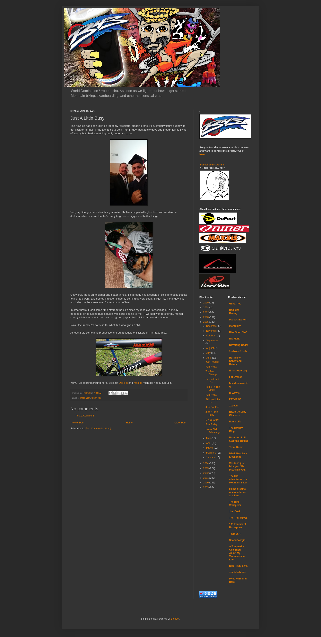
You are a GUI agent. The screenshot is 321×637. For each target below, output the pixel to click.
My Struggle (212, 419)
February (211, 452)
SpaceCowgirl (237, 540)
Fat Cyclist (235, 377)
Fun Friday (211, 366)
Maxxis (138, 382)
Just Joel (234, 511)
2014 (206, 463)
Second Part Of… (212, 381)
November (212, 330)
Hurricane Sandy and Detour (235, 361)
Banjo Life (235, 421)
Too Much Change (211, 373)
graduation (85, 398)
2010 (206, 482)
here (202, 154)
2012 (206, 473)
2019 (206, 302)
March (210, 447)
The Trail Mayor (238, 517)
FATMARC (235, 399)
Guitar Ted (235, 303)
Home (129, 422)
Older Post (180, 422)
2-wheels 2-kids (238, 351)
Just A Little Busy (212, 413)
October (211, 335)
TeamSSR (235, 533)
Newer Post (77, 422)
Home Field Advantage (213, 431)
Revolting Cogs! (238, 345)
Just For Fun (212, 407)
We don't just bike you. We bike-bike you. (237, 466)
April (209, 443)
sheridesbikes (237, 572)
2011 (206, 477)
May (208, 438)
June (209, 357)
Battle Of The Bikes (213, 388)
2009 (206, 487)
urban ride (97, 398)
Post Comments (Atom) (98, 428)
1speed (233, 405)
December (212, 326)
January (211, 457)
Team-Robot (236, 447)
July (208, 353)
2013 (206, 468)
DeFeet (123, 382)
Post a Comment (85, 415)
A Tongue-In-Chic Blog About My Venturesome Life (237, 553)
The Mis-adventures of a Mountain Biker (238, 479)
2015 (206, 321)
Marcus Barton (237, 319)
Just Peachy (212, 361)
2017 (206, 312)
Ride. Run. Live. (238, 566)
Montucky (235, 326)
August (210, 348)
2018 (206, 307)
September (212, 340)
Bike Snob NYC (238, 332)
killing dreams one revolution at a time (237, 492)
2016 (206, 317)
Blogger (175, 618)
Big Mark (234, 338)
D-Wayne (234, 392)
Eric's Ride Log (238, 370)
